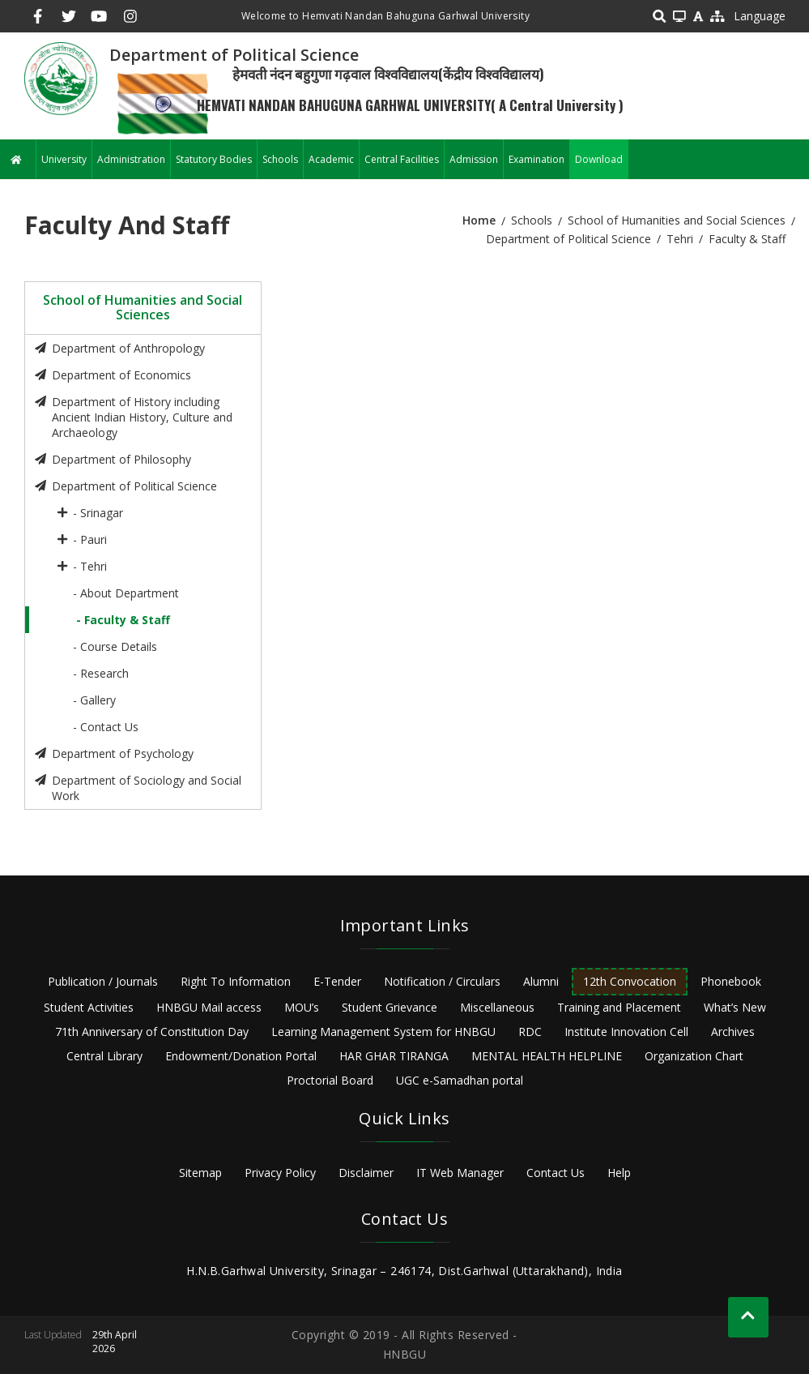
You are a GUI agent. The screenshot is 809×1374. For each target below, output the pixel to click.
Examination (536, 159)
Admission (473, 159)
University (64, 159)
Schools (280, 159)
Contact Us (555, 1172)
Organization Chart (694, 1056)
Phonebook (730, 981)
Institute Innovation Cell (626, 1031)
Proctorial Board (330, 1080)
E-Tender (337, 981)
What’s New (735, 1007)
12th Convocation (629, 981)
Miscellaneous (497, 1007)
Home (479, 220)
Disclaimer (366, 1172)
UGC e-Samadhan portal (459, 1080)
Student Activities (89, 1007)
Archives (733, 1031)
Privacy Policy (280, 1172)
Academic (331, 159)
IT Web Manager (460, 1172)
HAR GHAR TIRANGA (394, 1056)
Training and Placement (619, 1007)
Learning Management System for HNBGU (383, 1031)
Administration (131, 159)
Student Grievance (389, 1007)
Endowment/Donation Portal (241, 1056)
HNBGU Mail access (209, 1007)
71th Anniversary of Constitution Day (152, 1031)
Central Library (104, 1056)
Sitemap (200, 1172)
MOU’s (301, 1007)
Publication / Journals (103, 981)
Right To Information (236, 981)
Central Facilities (401, 159)
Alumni (541, 981)
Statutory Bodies (214, 159)
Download (599, 159)
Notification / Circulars (442, 981)
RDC (530, 1031)
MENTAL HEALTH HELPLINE (546, 1056)
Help (619, 1172)
